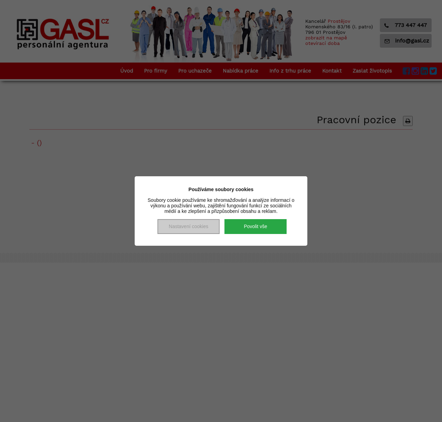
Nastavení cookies (188, 226)
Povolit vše (255, 226)
